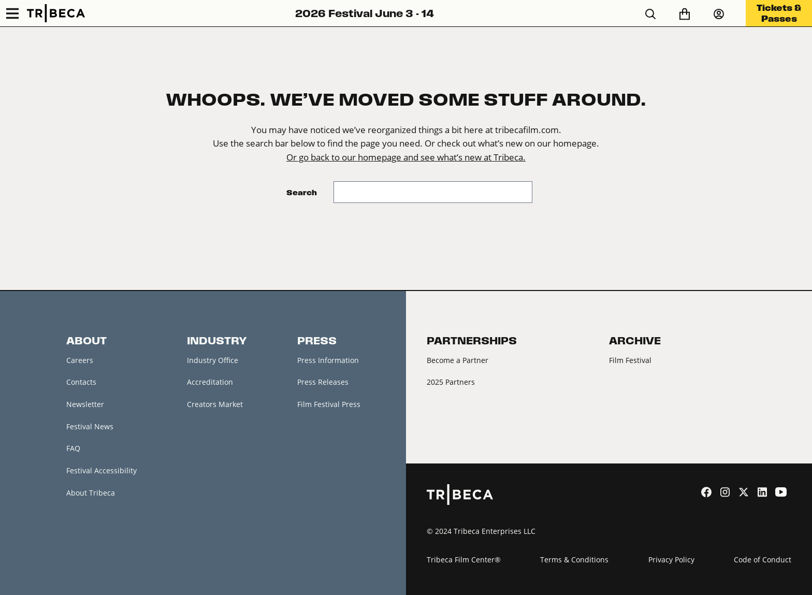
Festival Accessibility (101, 470)
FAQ (73, 448)
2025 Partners (451, 382)
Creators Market (215, 404)
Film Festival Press (328, 404)
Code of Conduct (762, 559)
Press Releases (323, 382)
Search (301, 192)
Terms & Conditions (574, 559)
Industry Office (212, 360)
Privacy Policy (671, 559)
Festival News (89, 426)
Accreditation (210, 382)
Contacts (81, 382)
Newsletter (85, 404)
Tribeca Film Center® (464, 559)
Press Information (328, 360)
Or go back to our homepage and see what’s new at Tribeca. (406, 157)
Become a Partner (457, 360)
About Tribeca (90, 493)
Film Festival (630, 360)
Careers (79, 360)
